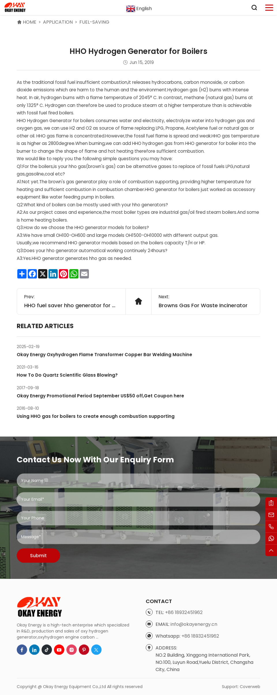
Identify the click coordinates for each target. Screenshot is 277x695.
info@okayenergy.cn (194, 673)
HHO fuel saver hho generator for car (71, 322)
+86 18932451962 (184, 661)
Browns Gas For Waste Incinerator (203, 322)
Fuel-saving (94, 22)
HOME (29, 22)
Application (58, 22)
